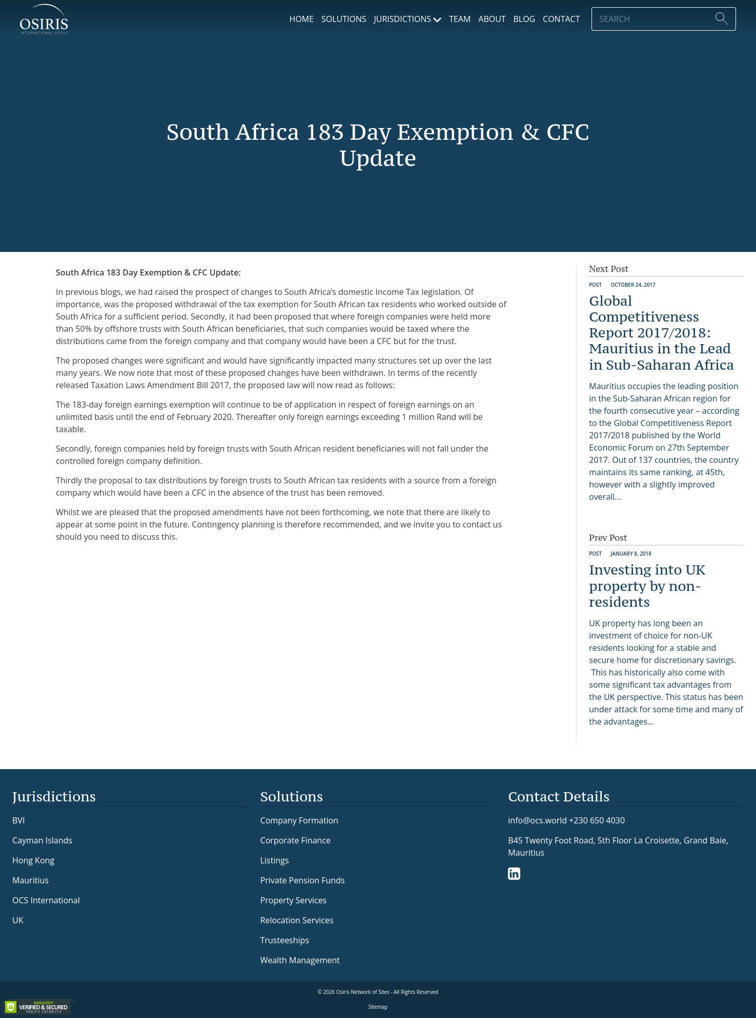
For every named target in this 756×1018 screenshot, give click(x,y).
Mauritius (30, 880)
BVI (18, 820)
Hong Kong (33, 860)
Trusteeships (284, 940)
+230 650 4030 (597, 820)
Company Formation (299, 820)
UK (17, 920)
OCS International (46, 900)
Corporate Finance (295, 840)
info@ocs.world (537, 820)
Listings (274, 860)
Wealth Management (300, 960)
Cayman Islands (42, 840)
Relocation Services (297, 920)
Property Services (293, 900)
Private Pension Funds (302, 880)
